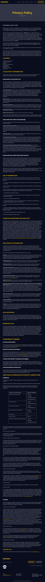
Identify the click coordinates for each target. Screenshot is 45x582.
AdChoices (10, 536)
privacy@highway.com (14, 277)
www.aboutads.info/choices (20, 238)
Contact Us (39, 561)
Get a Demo (40, 1)
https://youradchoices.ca (30, 238)
